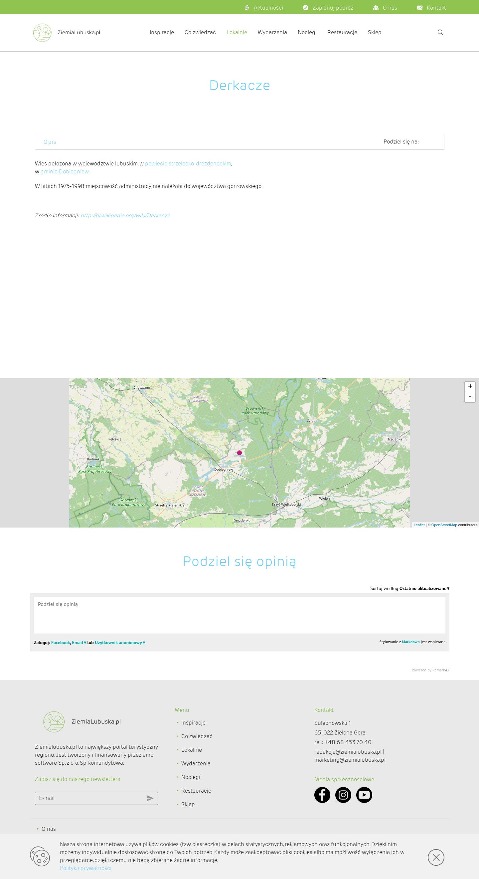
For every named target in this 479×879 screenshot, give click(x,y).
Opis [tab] (50, 142)
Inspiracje (162, 32)
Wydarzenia (272, 32)
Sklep (375, 32)
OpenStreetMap (444, 525)
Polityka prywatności (85, 868)
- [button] (470, 397)
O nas (49, 829)
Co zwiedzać (200, 32)
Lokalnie (237, 32)
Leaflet (419, 525)
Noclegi (307, 32)
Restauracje (342, 32)
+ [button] (470, 387)
